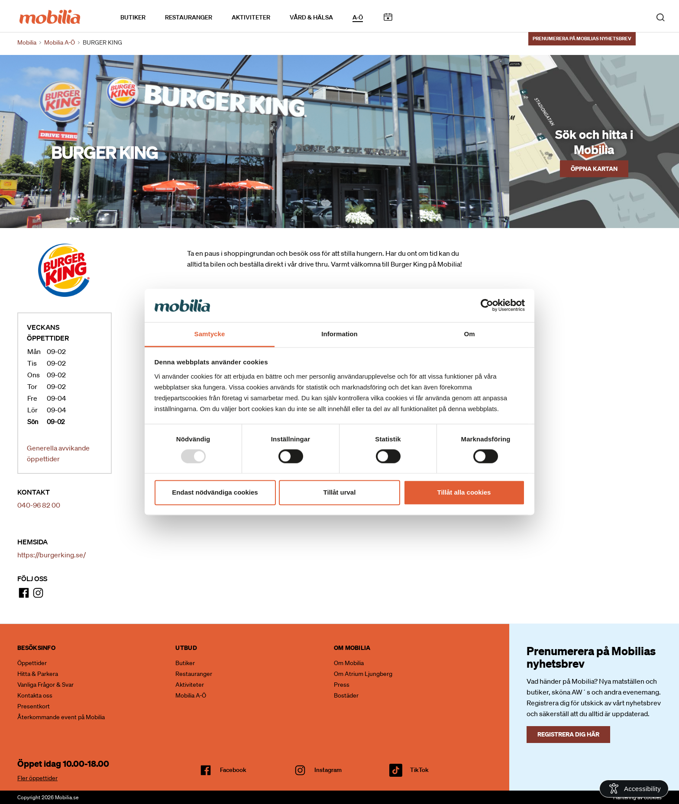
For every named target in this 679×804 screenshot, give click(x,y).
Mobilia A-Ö (190, 695)
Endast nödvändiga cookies (215, 492)
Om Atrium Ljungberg (363, 674)
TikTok (419, 770)
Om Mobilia (349, 663)
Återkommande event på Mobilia (61, 717)
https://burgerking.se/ (51, 554)
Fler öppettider (37, 778)
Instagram (328, 770)
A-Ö (357, 17)
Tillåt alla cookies (464, 492)
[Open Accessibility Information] (634, 789)
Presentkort (33, 706)
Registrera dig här (568, 734)
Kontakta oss (34, 695)
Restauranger (188, 17)
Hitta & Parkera (37, 674)
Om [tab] (469, 334)
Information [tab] (339, 334)
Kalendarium (387, 16)
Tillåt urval (339, 492)
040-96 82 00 (38, 505)
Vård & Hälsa (311, 17)
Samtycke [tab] (209, 334)
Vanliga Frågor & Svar (45, 684)
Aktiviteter (251, 17)
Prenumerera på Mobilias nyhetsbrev (582, 37)
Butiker (133, 17)
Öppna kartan (594, 168)
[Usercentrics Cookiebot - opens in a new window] (487, 305)
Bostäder (346, 695)
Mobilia (26, 42)
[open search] (660, 16)
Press (341, 684)
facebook (233, 770)
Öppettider (32, 663)
